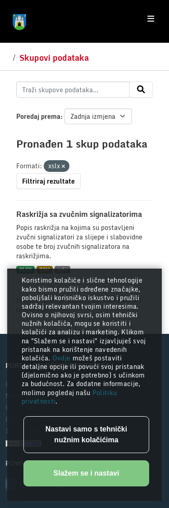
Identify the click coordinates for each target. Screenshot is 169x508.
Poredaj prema (38, 116)
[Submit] (141, 89)
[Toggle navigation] (151, 19)
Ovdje (62, 358)
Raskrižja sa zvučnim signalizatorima (79, 214)
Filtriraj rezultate (48, 181)
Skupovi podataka (54, 57)
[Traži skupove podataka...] (73, 89)
